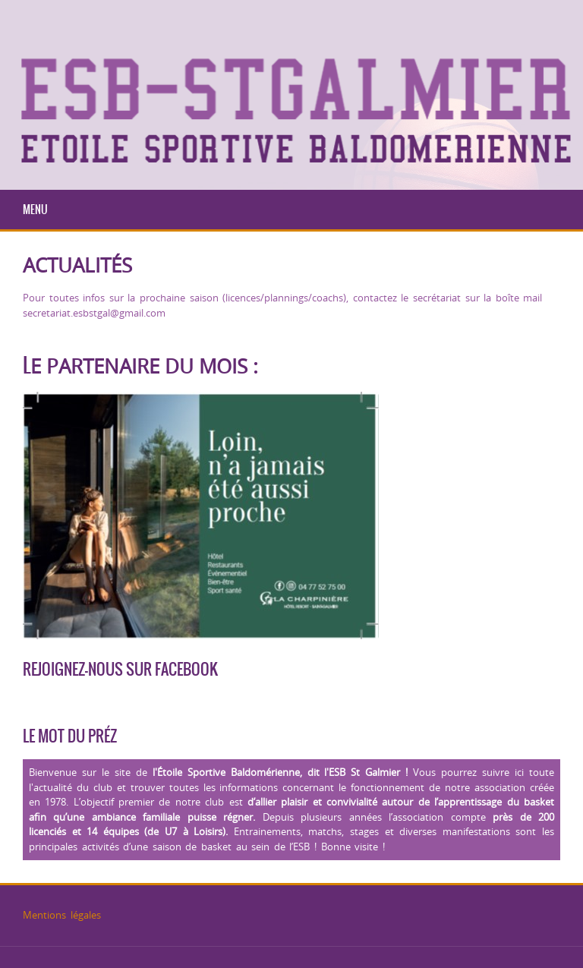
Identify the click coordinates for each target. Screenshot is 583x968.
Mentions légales (62, 915)
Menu (35, 209)
